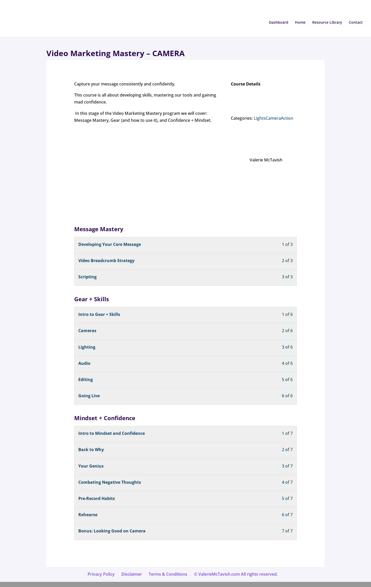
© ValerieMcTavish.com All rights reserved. (236, 574)
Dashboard (278, 23)
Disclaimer (131, 574)
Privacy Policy (101, 574)
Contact (356, 23)
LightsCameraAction (273, 118)
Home (300, 23)
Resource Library (327, 23)
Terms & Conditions (168, 574)
